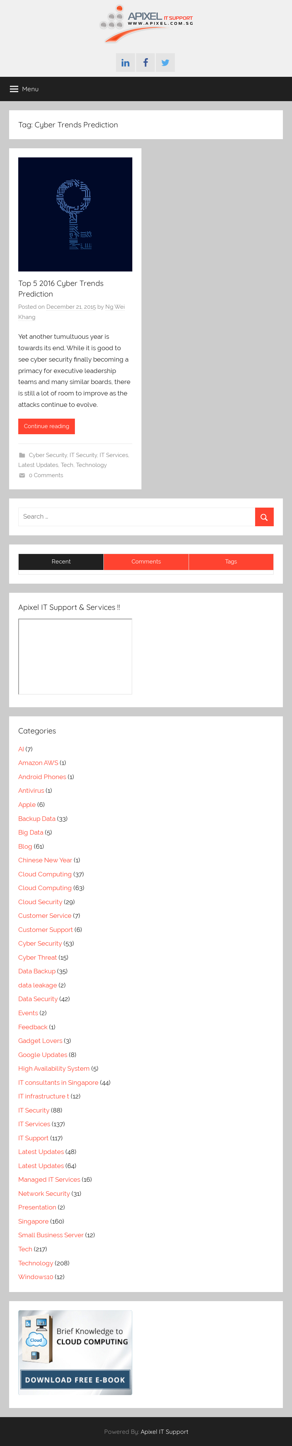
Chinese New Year (45, 860)
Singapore (33, 1221)
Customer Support (45, 929)
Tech (67, 465)
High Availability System (54, 1068)
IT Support (33, 1138)
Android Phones (42, 777)
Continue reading (46, 426)
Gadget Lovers (40, 1040)
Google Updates (42, 1055)
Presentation (37, 1207)
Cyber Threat (37, 957)
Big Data (30, 832)
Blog (25, 846)
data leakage (37, 985)
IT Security (83, 455)
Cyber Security (48, 455)
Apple (27, 804)
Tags (231, 561)
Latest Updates (38, 465)
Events (28, 1013)
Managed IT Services (49, 1179)
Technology (91, 465)
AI (21, 749)
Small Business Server (51, 1235)
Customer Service (44, 915)
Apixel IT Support (164, 1431)
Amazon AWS (38, 763)
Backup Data (37, 818)
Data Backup (37, 971)
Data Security (38, 999)
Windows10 (35, 1277)
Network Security (44, 1193)
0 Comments (46, 475)
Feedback (33, 1027)
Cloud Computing (45, 874)
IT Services (114, 455)
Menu (24, 89)
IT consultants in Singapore (58, 1082)
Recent (61, 561)
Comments (146, 561)
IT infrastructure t (43, 1096)
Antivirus (31, 790)
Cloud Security (40, 902)
